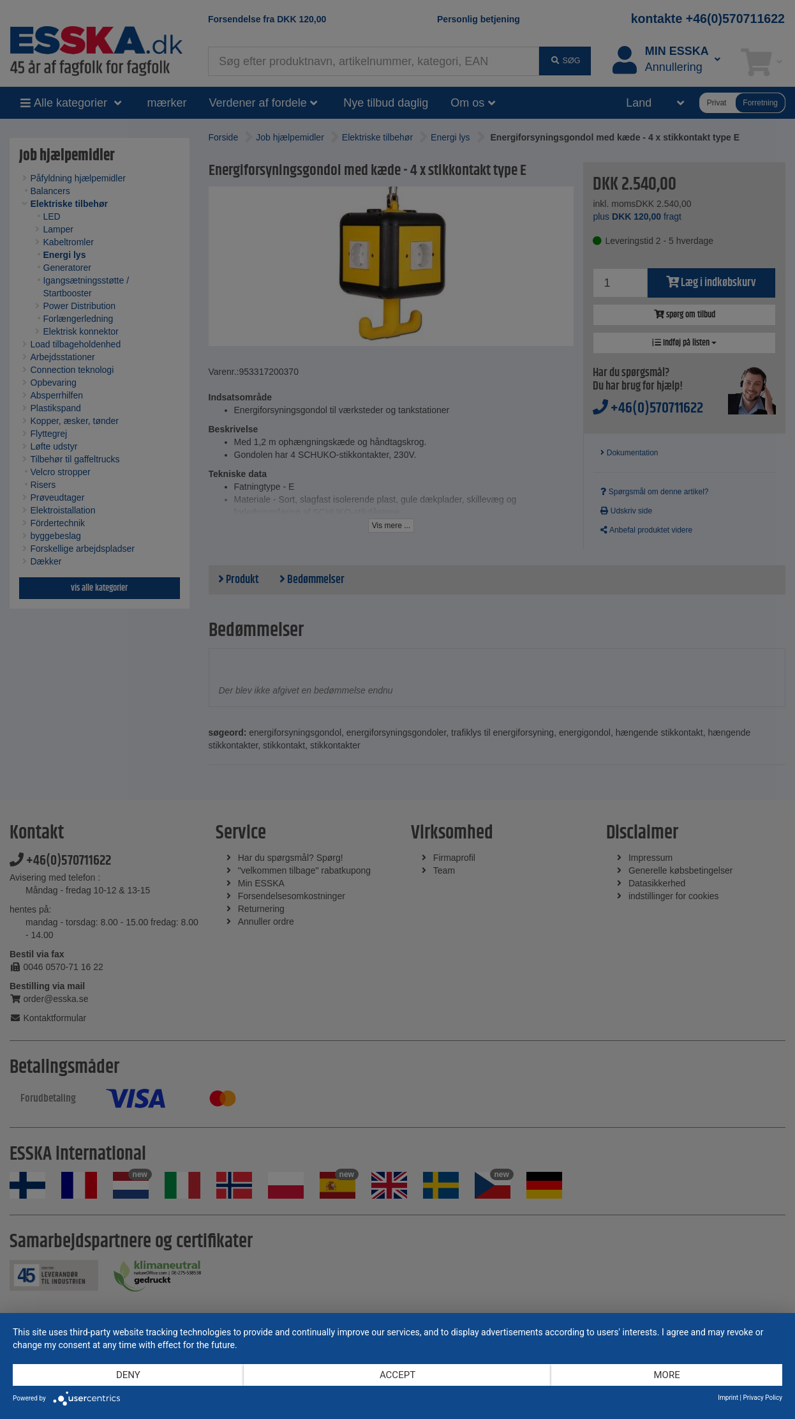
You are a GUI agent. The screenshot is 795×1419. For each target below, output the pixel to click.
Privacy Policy (762, 1397)
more (666, 1375)
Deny (128, 1375)
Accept (397, 1375)
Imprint (728, 1397)
